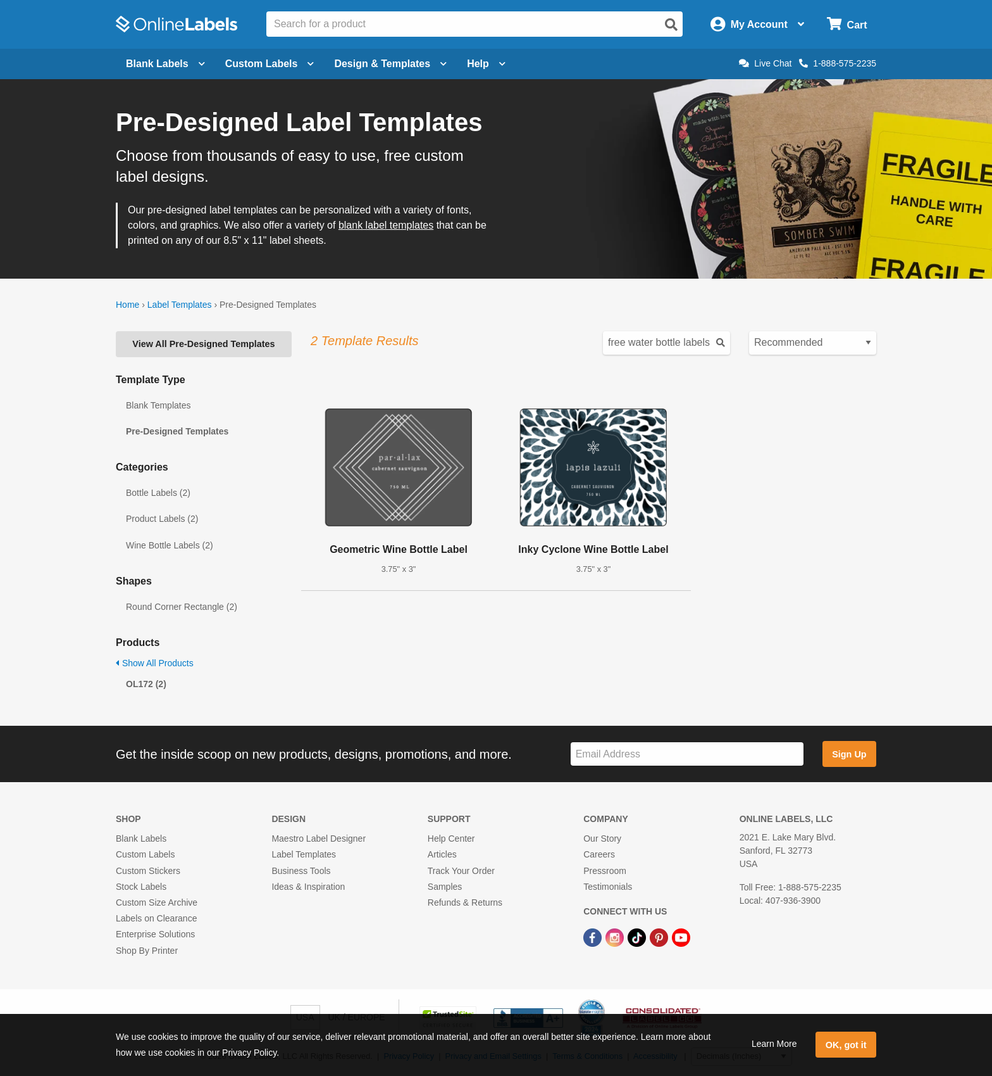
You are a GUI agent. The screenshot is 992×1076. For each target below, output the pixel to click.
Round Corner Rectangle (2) (181, 607)
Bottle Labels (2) (158, 493)
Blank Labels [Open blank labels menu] (165, 63)
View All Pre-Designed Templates (203, 344)
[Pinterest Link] (660, 937)
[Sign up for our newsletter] (687, 754)
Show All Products (155, 663)
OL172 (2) (146, 684)
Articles (442, 854)
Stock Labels (141, 887)
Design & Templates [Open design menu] (390, 63)
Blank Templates (158, 405)
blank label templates (385, 225)
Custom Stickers (148, 871)
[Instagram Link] (615, 937)
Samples (445, 887)
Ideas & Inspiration (308, 887)
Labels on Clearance (156, 918)
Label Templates (179, 305)
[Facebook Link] (593, 937)
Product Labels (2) (162, 519)
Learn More (774, 1044)
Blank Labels (141, 838)
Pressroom (604, 871)
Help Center (451, 838)
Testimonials (607, 887)
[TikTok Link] (638, 937)
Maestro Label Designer (318, 838)
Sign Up (849, 754)
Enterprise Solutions (155, 934)
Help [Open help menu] (486, 63)
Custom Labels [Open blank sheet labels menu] (269, 63)
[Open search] (671, 24)
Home (127, 305)
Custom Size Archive (156, 902)
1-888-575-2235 (837, 63)
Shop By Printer (147, 951)
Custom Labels (145, 854)
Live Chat (765, 63)
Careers (599, 854)
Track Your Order (461, 871)
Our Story (602, 838)
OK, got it (846, 1045)
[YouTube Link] (681, 937)
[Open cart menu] (846, 24)
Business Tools (300, 871)
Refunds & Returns (465, 902)
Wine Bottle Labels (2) (169, 545)
